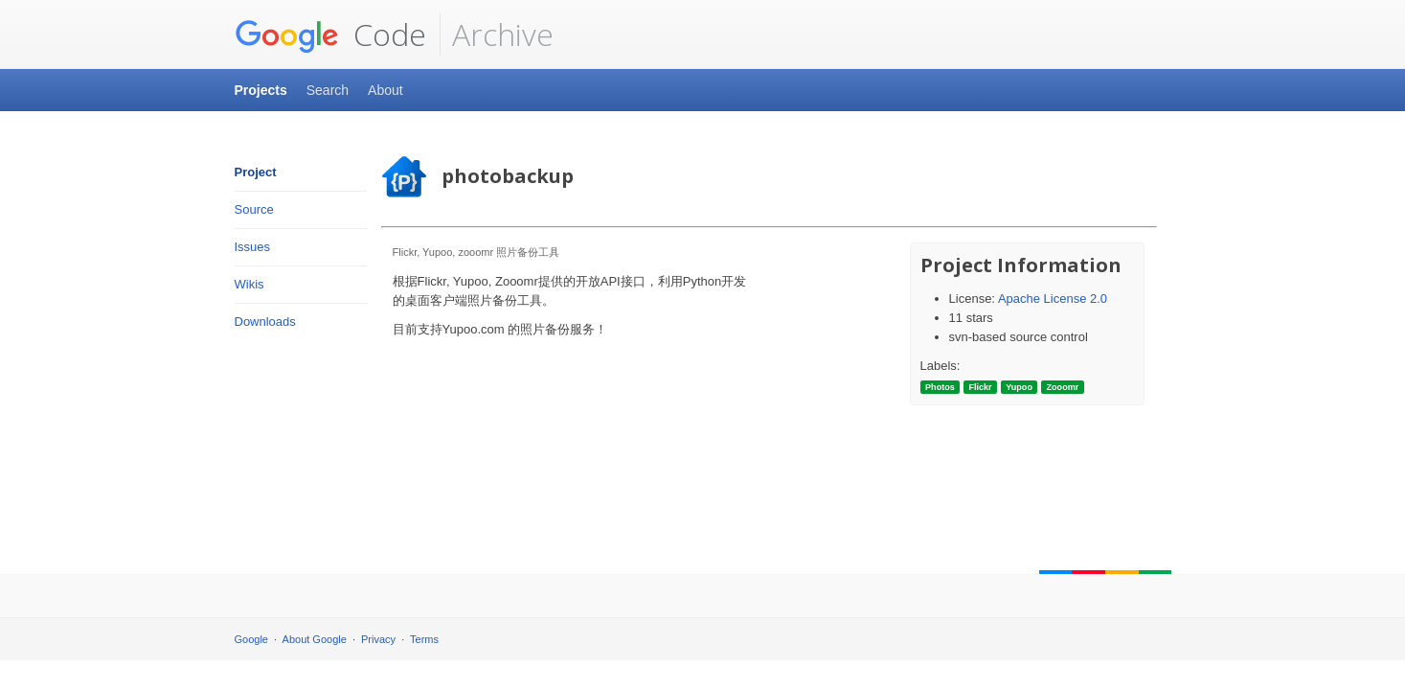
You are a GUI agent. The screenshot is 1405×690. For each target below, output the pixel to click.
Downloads (265, 321)
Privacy (378, 639)
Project (256, 172)
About (385, 90)
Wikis (249, 284)
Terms (424, 639)
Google (251, 639)
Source (254, 209)
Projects (261, 90)
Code (330, 34)
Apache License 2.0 (1052, 298)
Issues (253, 247)
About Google (315, 639)
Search (327, 90)
